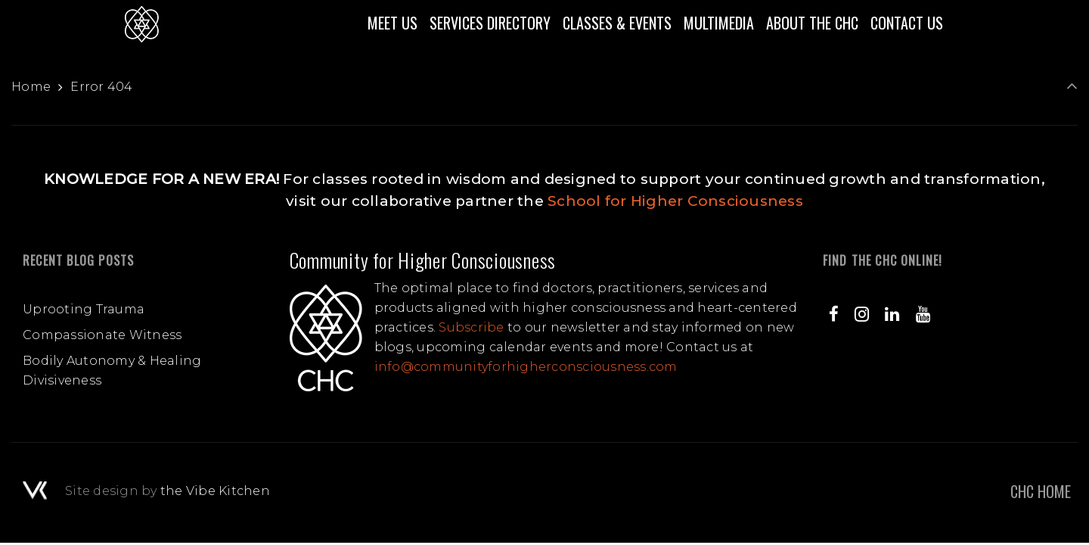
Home (31, 86)
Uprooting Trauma (83, 309)
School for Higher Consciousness (675, 201)
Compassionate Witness (102, 335)
